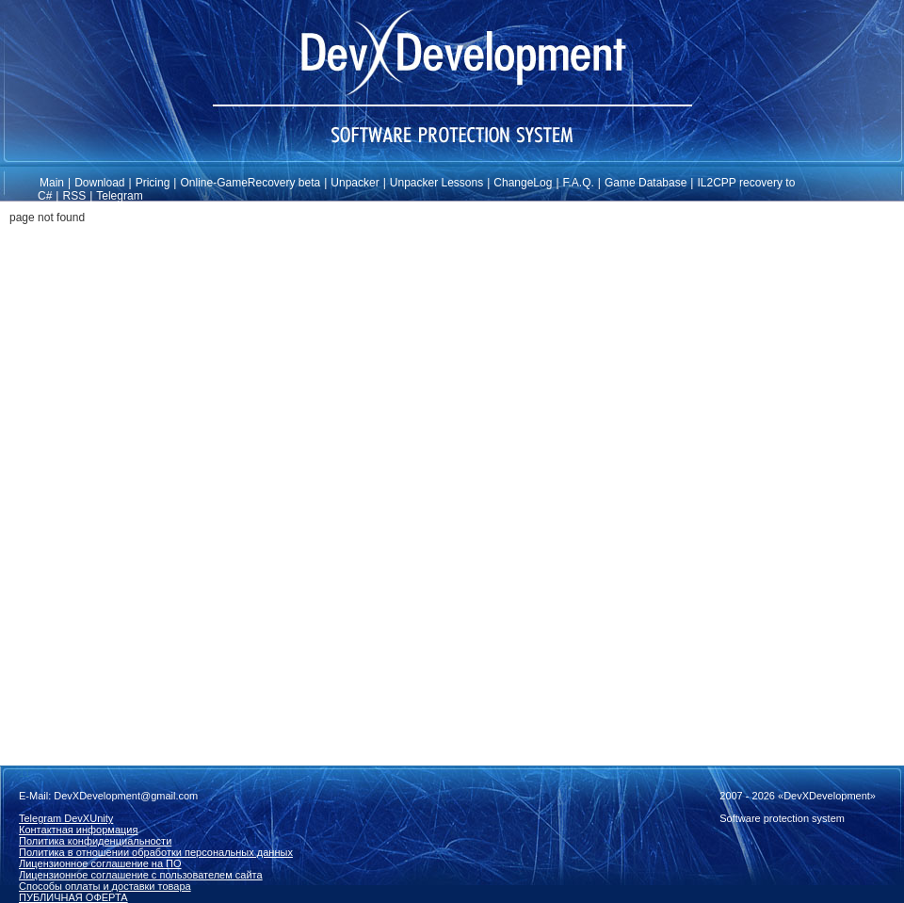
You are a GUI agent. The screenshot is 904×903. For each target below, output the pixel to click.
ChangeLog (522, 182)
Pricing (153, 182)
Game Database (645, 182)
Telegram (119, 195)
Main (52, 182)
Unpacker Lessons (436, 182)
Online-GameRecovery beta (250, 182)
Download (99, 182)
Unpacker (355, 182)
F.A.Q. (578, 182)
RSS (74, 195)
